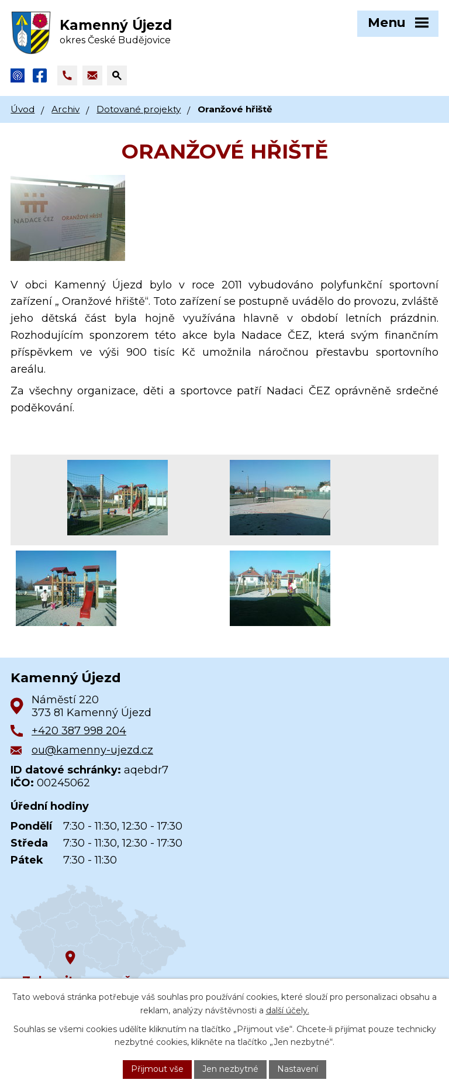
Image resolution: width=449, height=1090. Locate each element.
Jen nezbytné (230, 1069)
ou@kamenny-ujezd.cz (92, 750)
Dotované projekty (138, 109)
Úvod (22, 109)
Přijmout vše (157, 1069)
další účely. (287, 1010)
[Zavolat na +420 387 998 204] (67, 75)
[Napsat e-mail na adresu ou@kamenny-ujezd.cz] (92, 75)
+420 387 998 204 (79, 730)
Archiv (65, 109)
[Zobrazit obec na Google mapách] (98, 934)
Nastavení (297, 1069)
